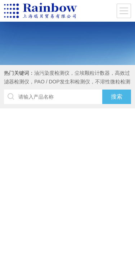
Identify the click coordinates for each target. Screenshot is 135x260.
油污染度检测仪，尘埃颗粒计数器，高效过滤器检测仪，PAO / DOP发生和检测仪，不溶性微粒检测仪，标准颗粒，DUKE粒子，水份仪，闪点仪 (67, 81)
